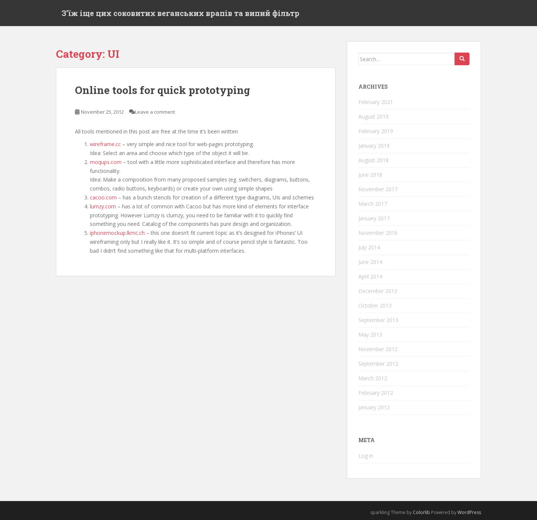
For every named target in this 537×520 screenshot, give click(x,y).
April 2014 (370, 276)
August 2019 (373, 116)
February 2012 (375, 392)
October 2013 (375, 305)
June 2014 (370, 261)
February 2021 (375, 101)
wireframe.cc (105, 144)
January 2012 (374, 407)
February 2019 (375, 131)
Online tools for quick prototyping (162, 90)
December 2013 (377, 290)
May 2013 (370, 334)
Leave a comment (155, 111)
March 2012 (372, 378)
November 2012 (378, 349)
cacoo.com (103, 197)
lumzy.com (103, 206)
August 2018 (373, 160)
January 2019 (374, 145)
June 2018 (370, 174)
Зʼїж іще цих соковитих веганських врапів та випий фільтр (180, 13)
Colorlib (421, 512)
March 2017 (372, 203)
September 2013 (378, 320)
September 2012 (378, 363)
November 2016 (378, 232)
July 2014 (369, 247)
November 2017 (378, 189)
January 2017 (374, 218)
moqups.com (106, 162)
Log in (365, 455)
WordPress (469, 512)
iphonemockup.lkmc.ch (117, 232)
